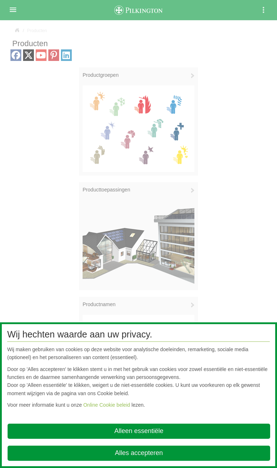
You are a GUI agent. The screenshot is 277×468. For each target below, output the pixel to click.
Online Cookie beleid (106, 405)
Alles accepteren (139, 452)
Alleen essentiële (138, 430)
